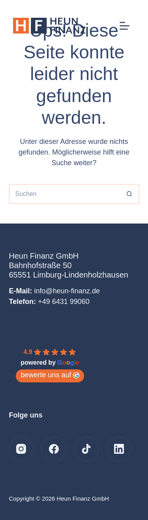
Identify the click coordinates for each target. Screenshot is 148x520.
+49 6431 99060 (64, 302)
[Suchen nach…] (64, 194)
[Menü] (124, 26)
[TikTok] (86, 448)
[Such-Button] (129, 194)
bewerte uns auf (50, 375)
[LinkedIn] (119, 448)
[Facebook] (53, 448)
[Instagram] (21, 448)
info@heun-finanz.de (67, 291)
